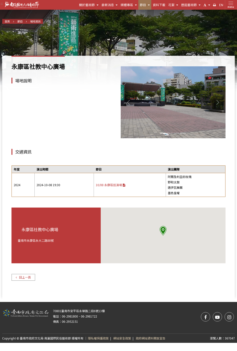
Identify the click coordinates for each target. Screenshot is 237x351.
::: (2, 3)
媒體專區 (129, 6)
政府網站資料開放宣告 (150, 338)
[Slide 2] (176, 133)
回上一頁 (23, 277)
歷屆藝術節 (191, 6)
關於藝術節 (89, 6)
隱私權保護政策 (98, 338)
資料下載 (159, 5)
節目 (145, 6)
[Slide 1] (170, 133)
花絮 (174, 6)
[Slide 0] (163, 133)
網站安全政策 (122, 338)
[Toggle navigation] (230, 4)
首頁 (7, 21)
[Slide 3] (183, 133)
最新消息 (110, 6)
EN (221, 5)
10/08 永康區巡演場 (110, 185)
